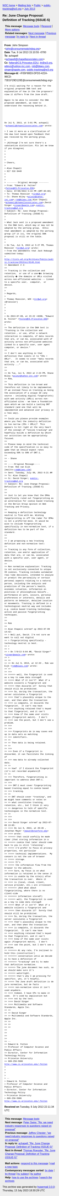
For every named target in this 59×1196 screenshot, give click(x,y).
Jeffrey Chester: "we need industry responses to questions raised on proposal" (29, 1136)
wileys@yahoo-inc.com (17, 66)
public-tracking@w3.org (40, 69)
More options (12, 29)
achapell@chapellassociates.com (24, 59)
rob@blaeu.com (40, 66)
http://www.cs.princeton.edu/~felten (25, 1064)
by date (49, 1170)
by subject (23, 1174)
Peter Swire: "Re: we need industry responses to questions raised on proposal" (29, 1126)
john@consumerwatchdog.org (22, 48)
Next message (36, 33)
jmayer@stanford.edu (35, 831)
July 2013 (29, 9)
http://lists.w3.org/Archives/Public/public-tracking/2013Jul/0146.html (28, 261)
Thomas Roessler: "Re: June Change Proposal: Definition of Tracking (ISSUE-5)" (30, 1154)
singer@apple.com (14, 69)
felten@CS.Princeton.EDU (24, 62)
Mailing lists (24, 5)
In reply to (22, 36)
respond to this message (34, 1163)
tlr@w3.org (46, 62)
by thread (10, 1174)
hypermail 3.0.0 (45, 1187)
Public (37, 5)
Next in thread (38, 36)
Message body (31, 26)
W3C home (9, 5)
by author (36, 1174)
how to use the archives (25, 1177)
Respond (46, 26)
